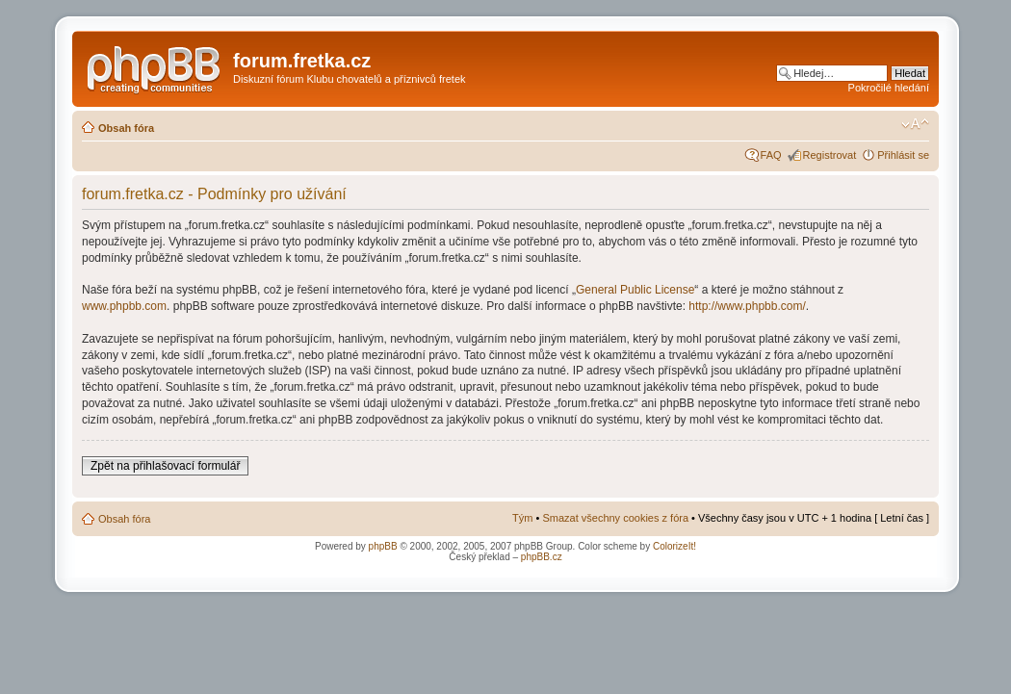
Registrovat (830, 155)
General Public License (635, 289)
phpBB (383, 546)
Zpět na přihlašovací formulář (165, 466)
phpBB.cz (541, 557)
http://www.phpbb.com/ (746, 306)
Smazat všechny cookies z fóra (615, 518)
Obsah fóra (126, 128)
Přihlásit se (903, 155)
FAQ (771, 155)
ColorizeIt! (674, 546)
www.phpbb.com (124, 306)
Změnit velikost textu (915, 124)
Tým (522, 518)
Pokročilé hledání (888, 87)
